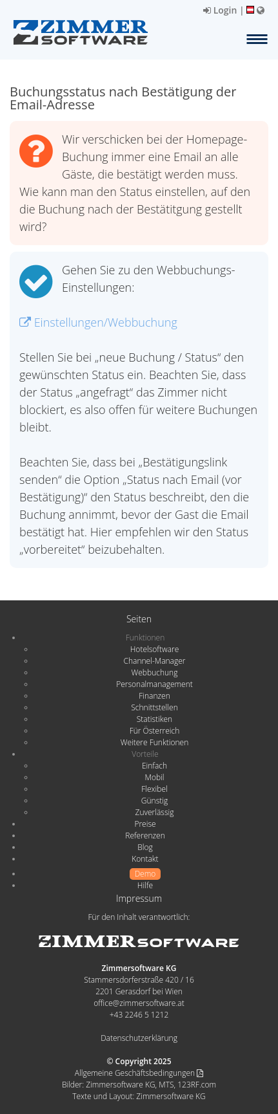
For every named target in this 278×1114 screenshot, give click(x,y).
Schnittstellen (154, 707)
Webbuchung (155, 672)
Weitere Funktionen (155, 742)
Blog (145, 847)
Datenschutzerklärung (139, 1037)
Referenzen (144, 835)
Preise (144, 823)
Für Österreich (155, 730)
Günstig (154, 800)
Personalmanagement (154, 684)
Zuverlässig (154, 812)
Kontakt (145, 858)
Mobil (154, 777)
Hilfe (145, 885)
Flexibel (154, 788)
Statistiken (154, 719)
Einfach (154, 765)
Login (220, 10)
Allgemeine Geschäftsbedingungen (139, 1072)
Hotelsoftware (154, 649)
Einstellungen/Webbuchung (98, 322)
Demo (145, 873)
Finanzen (154, 695)
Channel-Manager (155, 660)
